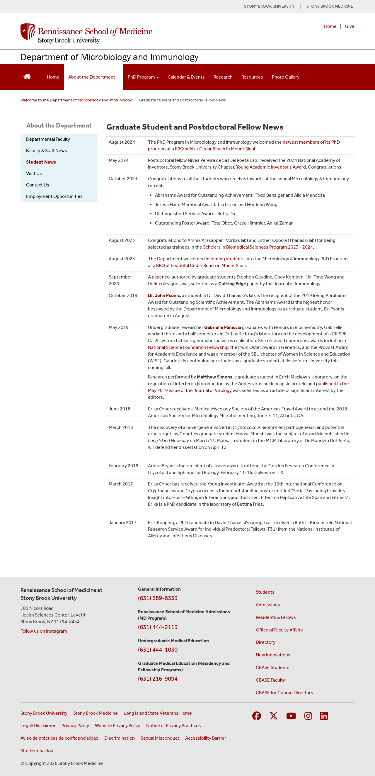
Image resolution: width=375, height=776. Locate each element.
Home (330, 26)
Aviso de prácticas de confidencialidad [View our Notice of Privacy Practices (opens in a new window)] (59, 738)
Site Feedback (37, 750)
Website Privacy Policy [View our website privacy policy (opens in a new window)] (117, 725)
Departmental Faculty (48, 139)
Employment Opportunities (54, 196)
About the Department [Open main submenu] (93, 77)
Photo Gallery (285, 77)
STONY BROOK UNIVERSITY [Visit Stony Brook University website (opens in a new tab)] (269, 6)
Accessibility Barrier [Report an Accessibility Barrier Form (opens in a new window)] (205, 738)
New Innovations (273, 655)
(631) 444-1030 (158, 649)
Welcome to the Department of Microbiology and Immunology (76, 100)
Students (265, 592)
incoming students (225, 259)
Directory (265, 642)
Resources (252, 77)
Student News (41, 162)
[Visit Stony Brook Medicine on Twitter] (273, 716)
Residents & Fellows (276, 617)
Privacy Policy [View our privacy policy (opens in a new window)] (75, 725)
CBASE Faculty (270, 680)
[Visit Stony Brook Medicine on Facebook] (256, 716)
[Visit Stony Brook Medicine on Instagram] (308, 716)
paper (158, 277)
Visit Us (34, 173)
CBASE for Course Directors (284, 692)
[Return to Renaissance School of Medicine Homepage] (27, 76)
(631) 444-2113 (158, 627)
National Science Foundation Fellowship (188, 347)
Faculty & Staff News (46, 150)
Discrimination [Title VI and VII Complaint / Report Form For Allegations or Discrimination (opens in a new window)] (119, 738)
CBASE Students (272, 667)
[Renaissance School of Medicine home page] (127, 33)
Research (223, 77)
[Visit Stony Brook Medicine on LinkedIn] (324, 716)
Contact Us (37, 185)
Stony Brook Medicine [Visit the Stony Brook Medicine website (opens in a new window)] (95, 713)
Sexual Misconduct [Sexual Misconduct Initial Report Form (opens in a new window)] (160, 738)
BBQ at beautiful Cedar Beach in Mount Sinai (201, 265)
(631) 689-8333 (158, 598)
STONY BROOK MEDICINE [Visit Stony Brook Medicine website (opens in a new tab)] (329, 6)
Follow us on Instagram (44, 631)
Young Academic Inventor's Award (271, 167)
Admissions (268, 604)
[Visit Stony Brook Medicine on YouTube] (291, 716)
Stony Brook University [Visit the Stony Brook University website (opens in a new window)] (44, 713)
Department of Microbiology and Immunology (109, 56)
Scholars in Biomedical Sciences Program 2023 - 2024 (258, 247)
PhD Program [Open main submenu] (143, 77)
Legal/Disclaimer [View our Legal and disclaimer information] (38, 725)
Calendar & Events (186, 77)
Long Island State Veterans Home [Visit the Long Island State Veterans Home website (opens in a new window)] (158, 713)
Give (349, 26)
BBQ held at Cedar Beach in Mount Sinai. (215, 149)
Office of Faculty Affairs (279, 630)
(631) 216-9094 (158, 678)
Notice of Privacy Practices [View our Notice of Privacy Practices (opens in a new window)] (173, 725)
